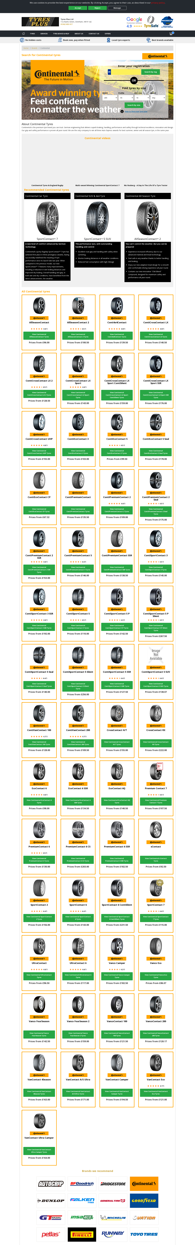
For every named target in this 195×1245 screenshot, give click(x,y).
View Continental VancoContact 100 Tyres (117, 1034)
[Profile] (125, 98)
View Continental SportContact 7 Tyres (156, 918)
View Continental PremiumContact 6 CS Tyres (78, 859)
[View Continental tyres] (144, 1184)
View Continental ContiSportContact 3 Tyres (156, 568)
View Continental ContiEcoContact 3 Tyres (78, 452)
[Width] (109, 98)
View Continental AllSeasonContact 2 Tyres (78, 335)
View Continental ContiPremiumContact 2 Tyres (117, 510)
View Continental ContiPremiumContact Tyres (78, 510)
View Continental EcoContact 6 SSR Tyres (78, 801)
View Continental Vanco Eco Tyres (156, 976)
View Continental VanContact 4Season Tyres (39, 1092)
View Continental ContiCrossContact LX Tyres (156, 335)
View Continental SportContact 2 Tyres (39, 918)
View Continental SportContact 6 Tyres (78, 918)
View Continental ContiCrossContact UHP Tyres (39, 452)
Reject (97, 8)
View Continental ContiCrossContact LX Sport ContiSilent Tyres (117, 395)
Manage (117, 8)
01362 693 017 (67, 24)
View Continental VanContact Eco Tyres (156, 1092)
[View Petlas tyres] (51, 1234)
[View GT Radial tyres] (51, 1217)
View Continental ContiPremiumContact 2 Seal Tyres (155, 511)
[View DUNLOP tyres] (51, 1200)
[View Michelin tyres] (113, 1217)
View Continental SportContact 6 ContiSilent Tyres (117, 918)
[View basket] (171, 33)
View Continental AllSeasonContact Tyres (39, 335)
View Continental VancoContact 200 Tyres (156, 1034)
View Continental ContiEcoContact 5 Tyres (117, 452)
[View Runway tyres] (113, 1234)
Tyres (32, 33)
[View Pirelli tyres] (82, 1234)
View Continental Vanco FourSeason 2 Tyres (78, 1034)
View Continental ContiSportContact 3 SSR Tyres (39, 626)
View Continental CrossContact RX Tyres (156, 743)
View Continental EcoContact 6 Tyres (39, 801)
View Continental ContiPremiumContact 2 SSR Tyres (39, 569)
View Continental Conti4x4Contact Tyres (117, 335)
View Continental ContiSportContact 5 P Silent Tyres (155, 628)
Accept (78, 8)
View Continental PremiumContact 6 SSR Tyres (116, 859)
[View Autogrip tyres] (51, 1184)
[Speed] (157, 98)
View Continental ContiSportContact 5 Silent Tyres (78, 686)
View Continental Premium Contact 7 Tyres (156, 801)
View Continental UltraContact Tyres (39, 976)
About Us (79, 33)
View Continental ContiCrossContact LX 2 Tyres (39, 393)
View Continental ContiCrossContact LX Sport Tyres (78, 395)
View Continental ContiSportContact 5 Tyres (78, 626)
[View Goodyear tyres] (144, 1200)
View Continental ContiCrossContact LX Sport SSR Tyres (156, 395)
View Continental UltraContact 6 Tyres (78, 976)
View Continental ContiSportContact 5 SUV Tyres (155, 685)
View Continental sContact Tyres (156, 859)
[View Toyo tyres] (144, 1234)
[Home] (23, 33)
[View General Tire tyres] (113, 1200)
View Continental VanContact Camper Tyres (117, 1092)
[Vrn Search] (124, 72)
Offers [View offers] (108, 33)
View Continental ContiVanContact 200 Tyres (78, 743)
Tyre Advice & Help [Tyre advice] (61, 33)
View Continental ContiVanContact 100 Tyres (39, 743)
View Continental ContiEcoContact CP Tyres (39, 510)
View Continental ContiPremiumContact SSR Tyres (117, 568)
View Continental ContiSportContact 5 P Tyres (116, 626)
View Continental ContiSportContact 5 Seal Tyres (39, 685)
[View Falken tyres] (82, 1200)
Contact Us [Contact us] (94, 33)
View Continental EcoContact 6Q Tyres (117, 801)
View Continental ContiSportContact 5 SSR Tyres (117, 685)
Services (44, 33)
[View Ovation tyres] (144, 1217)
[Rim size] (141, 98)
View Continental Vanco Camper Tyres (117, 976)
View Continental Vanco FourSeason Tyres (39, 1034)
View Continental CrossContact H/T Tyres (117, 743)
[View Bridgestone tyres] (113, 1184)
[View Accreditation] (151, 21)
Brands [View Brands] (34, 48)
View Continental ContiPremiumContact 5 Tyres (78, 568)
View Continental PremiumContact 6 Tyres (39, 859)
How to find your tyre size (136, 111)
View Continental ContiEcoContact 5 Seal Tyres (156, 452)
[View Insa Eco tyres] (82, 1217)
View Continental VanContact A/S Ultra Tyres (78, 1092)
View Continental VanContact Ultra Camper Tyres (39, 1151)
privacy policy (158, 2)
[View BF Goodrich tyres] (82, 1184)
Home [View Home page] (26, 48)
